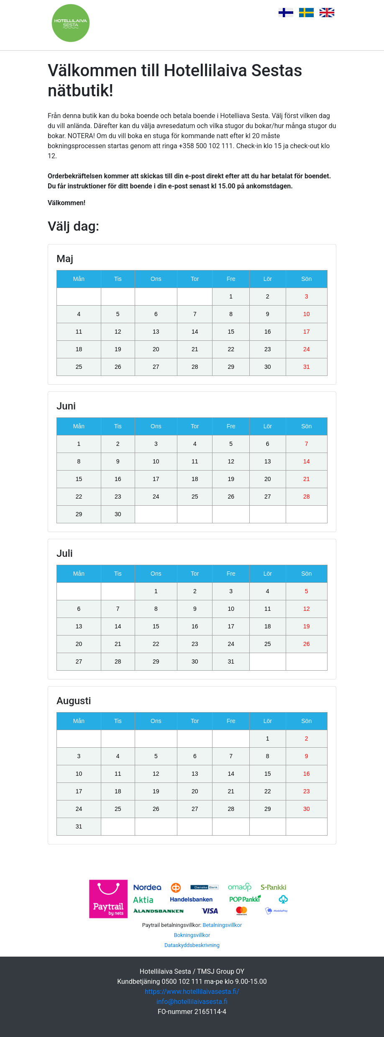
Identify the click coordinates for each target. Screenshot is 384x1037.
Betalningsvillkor (222, 925)
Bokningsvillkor (192, 935)
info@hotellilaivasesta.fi (192, 1002)
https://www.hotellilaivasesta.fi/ (192, 992)
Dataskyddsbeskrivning (192, 945)
